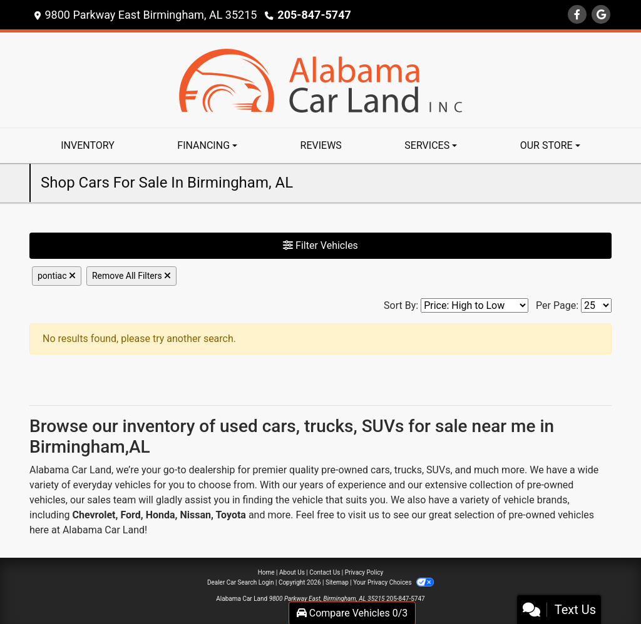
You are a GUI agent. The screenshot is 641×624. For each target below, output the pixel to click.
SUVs (438, 470)
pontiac (57, 276)
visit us (363, 515)
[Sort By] (474, 305)
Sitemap (337, 582)
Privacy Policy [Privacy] (364, 572)
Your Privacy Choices (393, 582)
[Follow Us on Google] (601, 14)
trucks (408, 470)
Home (266, 572)
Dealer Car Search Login (240, 582)
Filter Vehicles (320, 245)
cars (380, 470)
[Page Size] (596, 305)
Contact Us (324, 572)
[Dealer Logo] (320, 79)
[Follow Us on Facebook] (577, 14)
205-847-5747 (314, 14)
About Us (292, 572)
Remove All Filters (131, 276)
